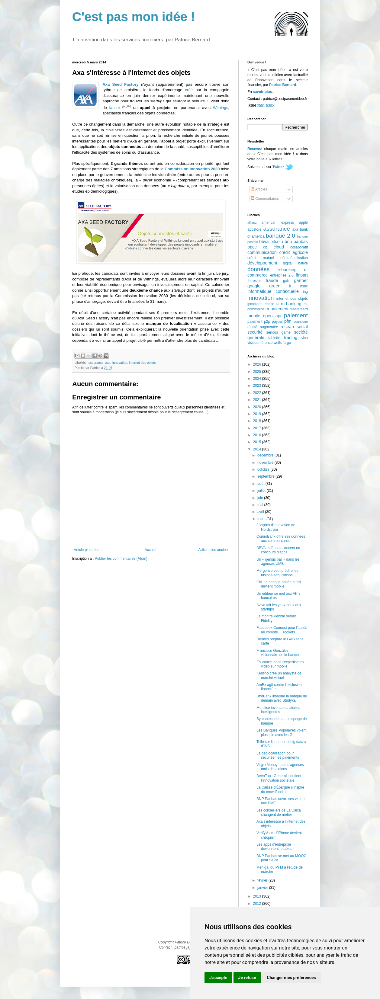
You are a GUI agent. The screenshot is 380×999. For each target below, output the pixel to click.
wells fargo (282, 343)
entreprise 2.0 (281, 275)
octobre (263, 469)
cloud (279, 247)
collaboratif (299, 247)
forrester (254, 281)
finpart (302, 275)
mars (261, 519)
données (258, 269)
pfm (287, 321)
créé (189, 90)
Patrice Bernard (282, 85)
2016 (257, 435)
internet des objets (142, 362)
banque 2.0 (280, 235)
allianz (252, 222)
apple (303, 222)
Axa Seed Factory (120, 84)
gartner (301, 280)
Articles (259, 189)
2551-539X (266, 106)
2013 (257, 896)
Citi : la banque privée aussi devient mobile (278, 584)
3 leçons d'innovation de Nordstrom (275, 527)
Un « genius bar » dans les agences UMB (278, 561)
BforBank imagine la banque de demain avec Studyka (281, 698)
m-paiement (277, 308)
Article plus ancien (213, 550)
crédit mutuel (260, 258)
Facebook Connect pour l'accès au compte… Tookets (281, 630)
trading (290, 337)
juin (260, 498)
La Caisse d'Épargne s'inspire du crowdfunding (280, 789)
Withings (220, 107)
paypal (277, 321)
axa (107, 362)
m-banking (291, 303)
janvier (263, 887)
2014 (257, 449)
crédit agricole (293, 252)
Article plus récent (88, 550)
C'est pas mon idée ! (133, 17)
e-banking (286, 269)
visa (304, 338)
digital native (295, 263)
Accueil (150, 550)
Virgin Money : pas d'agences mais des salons (280, 767)
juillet (262, 490)
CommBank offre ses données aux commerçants (280, 538)
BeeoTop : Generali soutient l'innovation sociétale (278, 778)
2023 (257, 385)
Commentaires (265, 199)
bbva (264, 241)
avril (261, 512)
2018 (257, 421)
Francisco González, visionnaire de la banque (278, 652)
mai (260, 505)
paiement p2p (258, 321)
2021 (257, 400)
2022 (257, 393)
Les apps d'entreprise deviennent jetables (274, 846)
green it (280, 285)
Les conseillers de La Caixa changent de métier (278, 812)
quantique (301, 321)
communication (262, 252)
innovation (119, 362)
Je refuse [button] (247, 977)
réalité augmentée (262, 327)
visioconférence (259, 343)
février (263, 880)
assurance (96, 362)
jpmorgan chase (260, 304)
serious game (278, 332)
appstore (254, 229)
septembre (266, 476)
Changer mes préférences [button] (291, 977)
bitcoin (276, 241)
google (253, 285)
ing (305, 292)
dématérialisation (294, 258)
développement (262, 263)
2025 (257, 372)
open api (272, 315)
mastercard (299, 309)
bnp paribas (296, 241)
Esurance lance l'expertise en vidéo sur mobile (280, 664)
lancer (114, 107)
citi (265, 247)
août (261, 484)
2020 (257, 407)
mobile (253, 315)
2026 (257, 364)
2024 (257, 378)
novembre (266, 462)
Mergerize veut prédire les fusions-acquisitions (277, 572)
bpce (252, 247)
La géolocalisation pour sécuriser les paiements (277, 755)
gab (286, 281)
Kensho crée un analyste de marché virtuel (278, 675)
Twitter (278, 167)
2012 (257, 903)
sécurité (254, 332)
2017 (257, 428)
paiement (296, 315)
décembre (266, 455)
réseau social (294, 326)
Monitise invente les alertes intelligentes (278, 710)
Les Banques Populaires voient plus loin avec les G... (281, 732)
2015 (257, 442)
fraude (272, 280)
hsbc (304, 286)
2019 (257, 414)
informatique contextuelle (273, 291)
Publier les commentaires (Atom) (121, 558)
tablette (274, 338)
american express (278, 222)
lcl (277, 304)
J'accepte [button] (218, 977)
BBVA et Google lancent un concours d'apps (278, 550)
